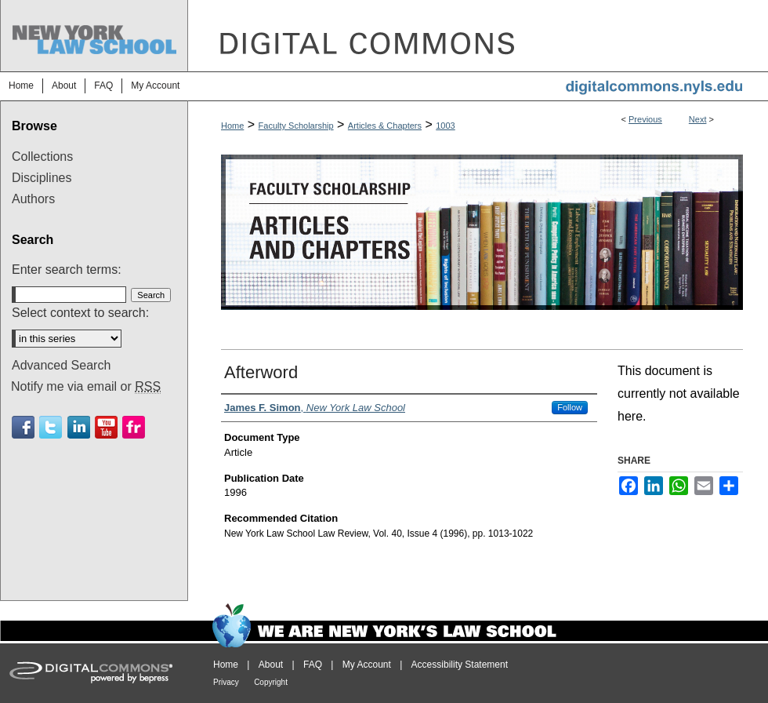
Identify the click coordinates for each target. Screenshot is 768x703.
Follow (569, 407)
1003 (445, 125)
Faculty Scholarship (296, 125)
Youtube (106, 427)
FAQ (312, 664)
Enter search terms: (66, 269)
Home (232, 125)
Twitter (50, 427)
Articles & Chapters (385, 125)
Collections (42, 156)
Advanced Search (61, 365)
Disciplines (41, 177)
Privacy (226, 682)
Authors (33, 199)
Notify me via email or (86, 387)
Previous (645, 119)
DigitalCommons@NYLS (478, 35)
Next (698, 119)
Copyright (271, 682)
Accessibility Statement (459, 664)
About (271, 664)
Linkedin (78, 427)
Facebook (23, 427)
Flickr (133, 427)
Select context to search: (80, 312)
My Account (366, 664)
